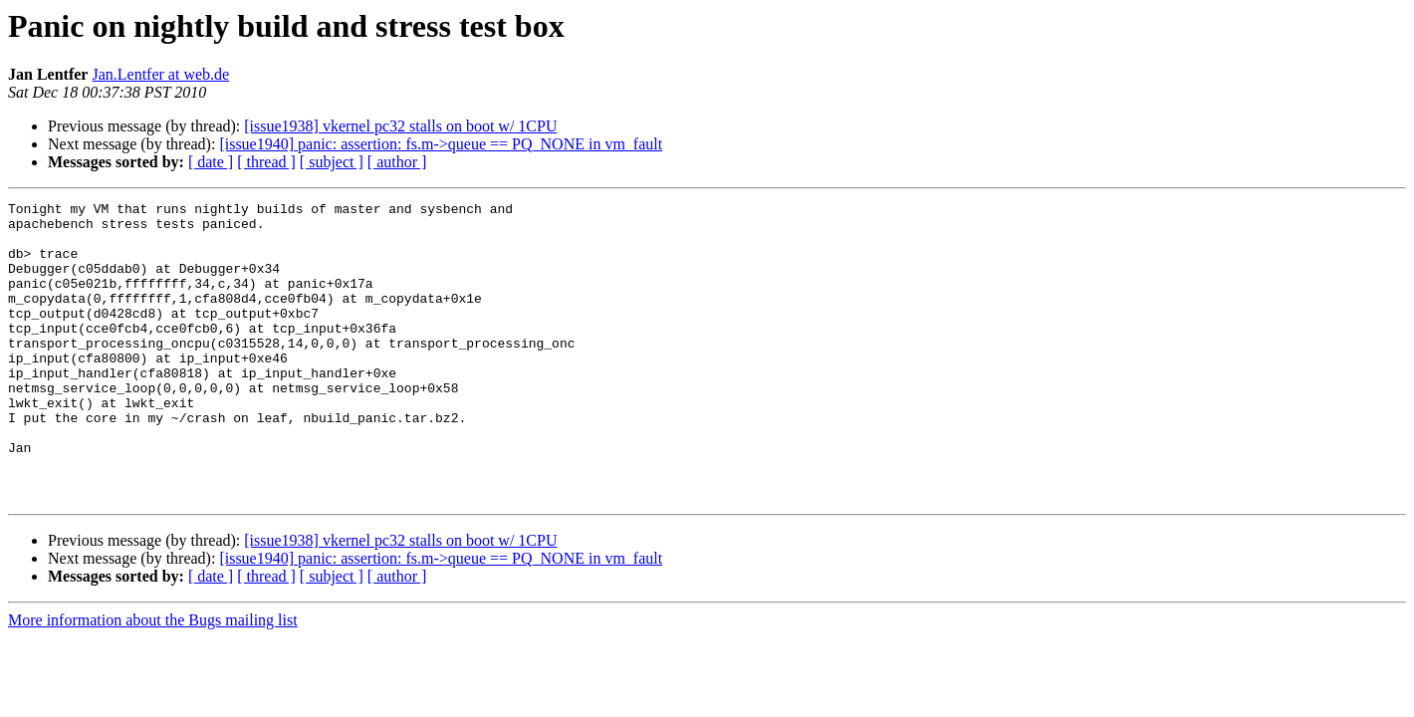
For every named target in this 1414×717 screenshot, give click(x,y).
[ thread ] (266, 161)
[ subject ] (331, 161)
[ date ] (210, 161)
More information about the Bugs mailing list (153, 679)
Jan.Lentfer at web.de (160, 74)
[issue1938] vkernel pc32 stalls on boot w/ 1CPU (400, 126)
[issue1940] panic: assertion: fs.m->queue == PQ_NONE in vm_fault (440, 143)
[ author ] (397, 161)
